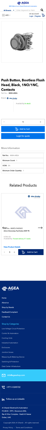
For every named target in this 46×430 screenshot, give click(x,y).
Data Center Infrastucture (11, 366)
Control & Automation (10, 333)
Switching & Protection (10, 362)
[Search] (42, 9)
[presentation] (4, 228)
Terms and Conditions (24, 427)
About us (5, 303)
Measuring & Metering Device (13, 357)
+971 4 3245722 (11, 387)
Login (31, 16)
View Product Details (12, 247)
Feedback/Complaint (10, 312)
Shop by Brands (8, 307)
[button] (7, 15)
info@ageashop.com (13, 375)
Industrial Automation (10, 343)
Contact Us (6, 317)
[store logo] (23, 3)
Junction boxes (7, 352)
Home (4, 298)
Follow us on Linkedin (13, 399)
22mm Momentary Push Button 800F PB (16, 231)
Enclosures (6, 347)
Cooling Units (7, 338)
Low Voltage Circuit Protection (13, 329)
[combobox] (25, 10)
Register (38, 16)
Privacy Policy (8, 427)
